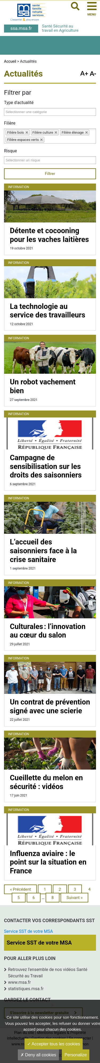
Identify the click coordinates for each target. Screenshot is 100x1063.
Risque (10, 150)
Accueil (10, 61)
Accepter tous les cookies (53, 1044)
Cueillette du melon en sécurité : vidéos (46, 782)
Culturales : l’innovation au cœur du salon (48, 631)
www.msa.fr (19, 982)
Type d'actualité (19, 102)
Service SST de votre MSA (28, 931)
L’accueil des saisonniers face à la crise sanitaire (43, 551)
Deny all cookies (38, 1055)
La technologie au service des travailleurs (47, 311)
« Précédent (20, 889)
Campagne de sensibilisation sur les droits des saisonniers (46, 466)
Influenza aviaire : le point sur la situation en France (48, 862)
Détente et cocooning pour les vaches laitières (49, 235)
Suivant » (74, 897)
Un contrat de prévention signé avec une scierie (50, 706)
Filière (9, 123)
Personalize (76, 1055)
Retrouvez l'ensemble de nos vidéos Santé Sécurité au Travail (47, 972)
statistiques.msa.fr (26, 988)
